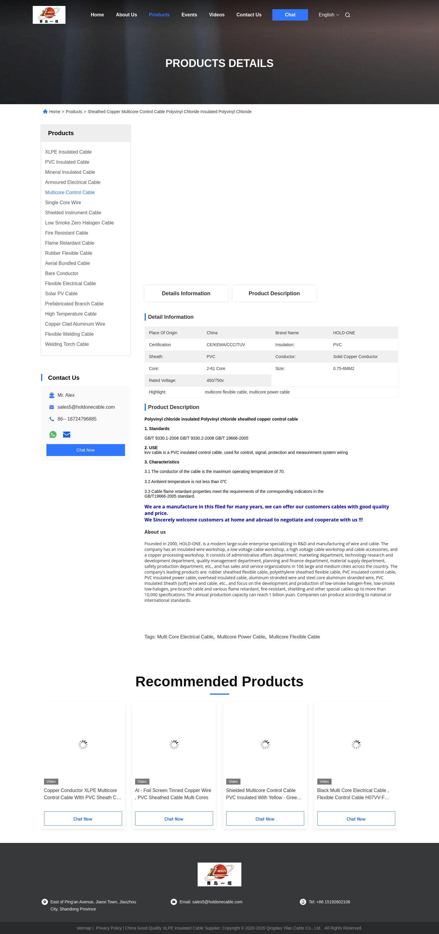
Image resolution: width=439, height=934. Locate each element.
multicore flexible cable (294, 636)
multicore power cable (241, 636)
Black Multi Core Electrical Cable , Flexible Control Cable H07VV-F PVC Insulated (353, 794)
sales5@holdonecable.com (86, 407)
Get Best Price (305, 265)
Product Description (274, 293)
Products (159, 14)
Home (97, 14)
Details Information (186, 293)
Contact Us (249, 14)
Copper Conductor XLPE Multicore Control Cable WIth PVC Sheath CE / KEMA (82, 794)
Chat (290, 14)
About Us (126, 14)
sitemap (84, 928)
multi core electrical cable (185, 636)
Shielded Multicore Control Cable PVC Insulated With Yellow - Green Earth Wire (263, 794)
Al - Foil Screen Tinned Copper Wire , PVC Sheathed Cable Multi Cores (173, 794)
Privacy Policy (109, 928)
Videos (216, 14)
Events (189, 14)
